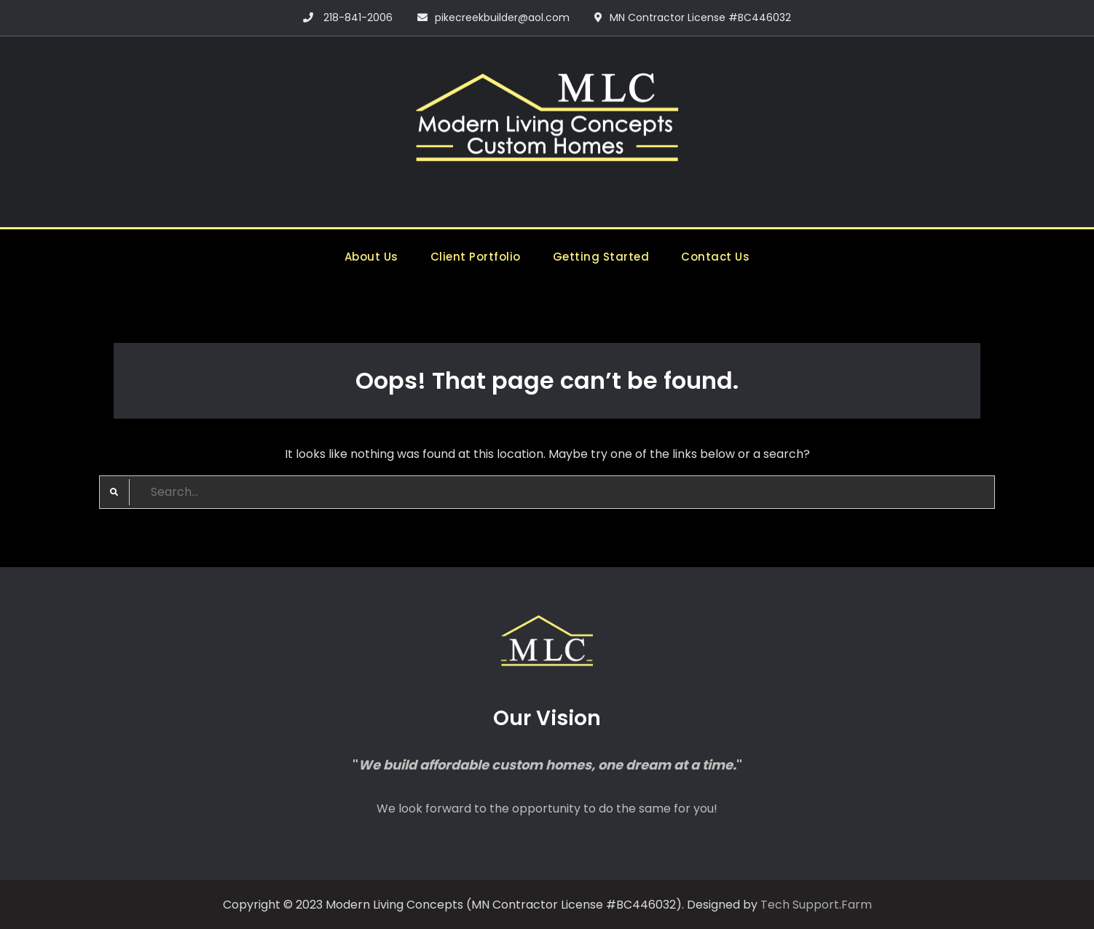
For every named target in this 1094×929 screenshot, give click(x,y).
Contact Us (715, 256)
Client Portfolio (475, 256)
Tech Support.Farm (816, 904)
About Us (371, 256)
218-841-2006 (358, 17)
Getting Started (601, 256)
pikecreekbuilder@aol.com (502, 17)
